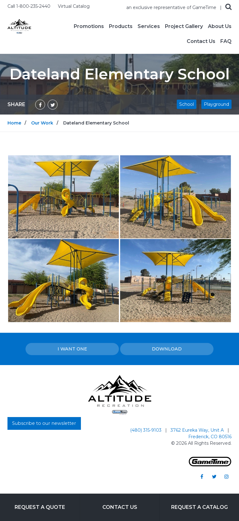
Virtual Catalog (74, 6)
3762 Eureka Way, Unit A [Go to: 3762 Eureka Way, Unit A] (198, 430)
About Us (220, 26)
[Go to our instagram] (227, 476)
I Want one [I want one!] (72, 349)
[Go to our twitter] (214, 476)
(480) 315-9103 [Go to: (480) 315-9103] (146, 430)
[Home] (19, 26)
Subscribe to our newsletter (44, 423)
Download (167, 349)
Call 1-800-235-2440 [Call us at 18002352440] (29, 6)
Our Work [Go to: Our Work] (42, 123)
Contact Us (201, 41)
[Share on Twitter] (53, 105)
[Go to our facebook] (202, 476)
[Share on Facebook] (40, 105)
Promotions (89, 26)
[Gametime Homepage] (210, 465)
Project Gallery (184, 26)
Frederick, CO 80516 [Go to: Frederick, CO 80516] (210, 436)
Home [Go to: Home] (14, 123)
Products (121, 26)
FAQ (226, 41)
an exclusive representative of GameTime (172, 7)
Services (149, 26)
